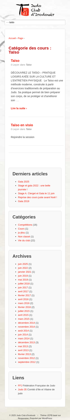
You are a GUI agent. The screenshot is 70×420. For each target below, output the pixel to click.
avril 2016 (23, 299)
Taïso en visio (22, 125)
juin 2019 (23, 275)
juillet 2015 (24, 311)
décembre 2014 (26, 322)
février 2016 (24, 307)
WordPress (47, 418)
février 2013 (24, 354)
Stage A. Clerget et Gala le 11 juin (36, 193)
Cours (21, 228)
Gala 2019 (23, 201)
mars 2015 (23, 318)
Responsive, (23, 418)
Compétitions (25, 224)
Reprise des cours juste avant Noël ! (37, 197)
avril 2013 (23, 350)
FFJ (20, 385)
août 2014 (23, 330)
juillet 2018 (24, 283)
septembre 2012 (27, 362)
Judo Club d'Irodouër (26, 415)
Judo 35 (22, 389)
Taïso (15, 61)
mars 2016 (23, 303)
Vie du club (24, 240)
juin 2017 (23, 287)
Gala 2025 (23, 181)
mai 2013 (23, 346)
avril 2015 (23, 315)
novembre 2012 (26, 358)
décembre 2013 (26, 342)
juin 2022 (23, 267)
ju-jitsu (21, 232)
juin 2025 (23, 264)
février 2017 (24, 295)
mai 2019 (23, 279)
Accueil (12, 38)
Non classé (24, 236)
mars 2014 (23, 338)
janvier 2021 (24, 271)
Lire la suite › (19, 108)
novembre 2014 (26, 326)
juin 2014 (23, 334)
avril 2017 (23, 291)
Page (20, 38)
